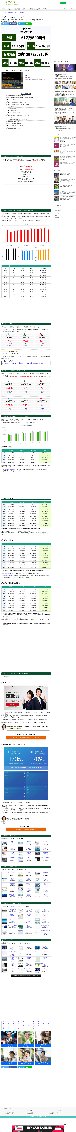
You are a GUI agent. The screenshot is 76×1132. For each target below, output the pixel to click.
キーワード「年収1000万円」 (56, 1110)
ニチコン (28, 925)
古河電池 (28, 894)
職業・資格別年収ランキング (11, 1112)
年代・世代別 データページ (33, 1112)
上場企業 (9, 343)
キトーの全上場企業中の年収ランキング (17, 102)
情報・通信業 (28, 932)
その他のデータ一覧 (54, 1112)
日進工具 (12, 852)
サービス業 (12, 874)
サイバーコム (28, 930)
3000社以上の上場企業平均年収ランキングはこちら (26, 975)
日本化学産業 (28, 883)
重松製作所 (29, 888)
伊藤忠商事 (29, 957)
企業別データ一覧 (9, 1113)
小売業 (28, 874)
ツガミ (45, 878)
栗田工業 (45, 847)
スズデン (12, 930)
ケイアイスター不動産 (12, 925)
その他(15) (57, 213)
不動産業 (28, 921)
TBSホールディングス (28, 968)
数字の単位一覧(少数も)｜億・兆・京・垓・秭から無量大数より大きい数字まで (68, 139)
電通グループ (28, 963)
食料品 (45, 895)
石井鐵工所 (29, 852)
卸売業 (28, 910)
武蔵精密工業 (45, 872)
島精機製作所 (45, 852)
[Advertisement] (26, 141)
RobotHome (12, 883)
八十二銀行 (29, 914)
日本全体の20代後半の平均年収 (9, 469)
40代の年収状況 (12, 110)
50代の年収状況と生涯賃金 (15, 112)
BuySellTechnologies (45, 925)
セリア (28, 872)
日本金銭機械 (28, 841)
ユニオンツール (12, 888)
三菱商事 (45, 957)
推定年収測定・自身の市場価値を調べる (26, 829)
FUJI (12, 841)
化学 (29, 884)
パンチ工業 (45, 841)
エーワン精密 (28, 847)
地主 (29, 951)
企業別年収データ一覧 (11, 12)
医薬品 (12, 895)
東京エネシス (45, 914)
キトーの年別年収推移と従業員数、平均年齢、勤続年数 (20, 97)
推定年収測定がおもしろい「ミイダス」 (18, 119)
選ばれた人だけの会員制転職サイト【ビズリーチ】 (26, 737)
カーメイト (12, 914)
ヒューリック (45, 946)
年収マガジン (53, 1113)
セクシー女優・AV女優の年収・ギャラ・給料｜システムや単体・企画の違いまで (68, 151)
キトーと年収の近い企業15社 (14, 123)
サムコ (12, 878)
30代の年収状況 (12, 108)
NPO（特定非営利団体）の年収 (67, 185)
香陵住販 (45, 919)
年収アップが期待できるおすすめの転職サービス (19, 115)
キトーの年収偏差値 (12, 99)
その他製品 (29, 890)
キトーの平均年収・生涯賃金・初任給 (16, 95)
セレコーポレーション (28, 919)
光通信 (45, 951)
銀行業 (28, 915)
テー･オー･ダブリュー (12, 872)
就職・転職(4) (58, 210)
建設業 (28, 879)
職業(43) (57, 217)
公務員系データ (31, 1110)
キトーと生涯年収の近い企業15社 (15, 125)
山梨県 (42, 343)
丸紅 (12, 968)
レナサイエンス (12, 894)
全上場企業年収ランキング (14, 128)
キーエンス (29, 946)
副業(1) (56, 215)
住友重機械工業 (12, 857)
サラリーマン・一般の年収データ (12, 1110)
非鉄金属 (12, 921)
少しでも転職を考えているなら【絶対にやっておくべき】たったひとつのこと (22, 363)
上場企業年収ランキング (22, 12)
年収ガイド (3, 12)
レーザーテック (45, 968)
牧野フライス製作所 (45, 857)
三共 (29, 857)
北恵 (45, 909)
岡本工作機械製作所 (12, 909)
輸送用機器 (45, 874)
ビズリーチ (11, 117)
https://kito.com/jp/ (31, 80)
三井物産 (12, 963)
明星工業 (28, 878)
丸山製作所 (12, 847)
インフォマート (45, 888)
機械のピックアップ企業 (13, 121)
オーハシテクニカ (28, 909)
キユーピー (45, 894)
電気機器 (28, 895)
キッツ (45, 883)
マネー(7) (57, 208)
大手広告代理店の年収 (65, 173)
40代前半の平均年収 (6, 575)
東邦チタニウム (12, 919)
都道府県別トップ (31, 1113)
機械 (29, 77)
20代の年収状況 (12, 106)
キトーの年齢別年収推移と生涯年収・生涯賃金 (18, 104)
